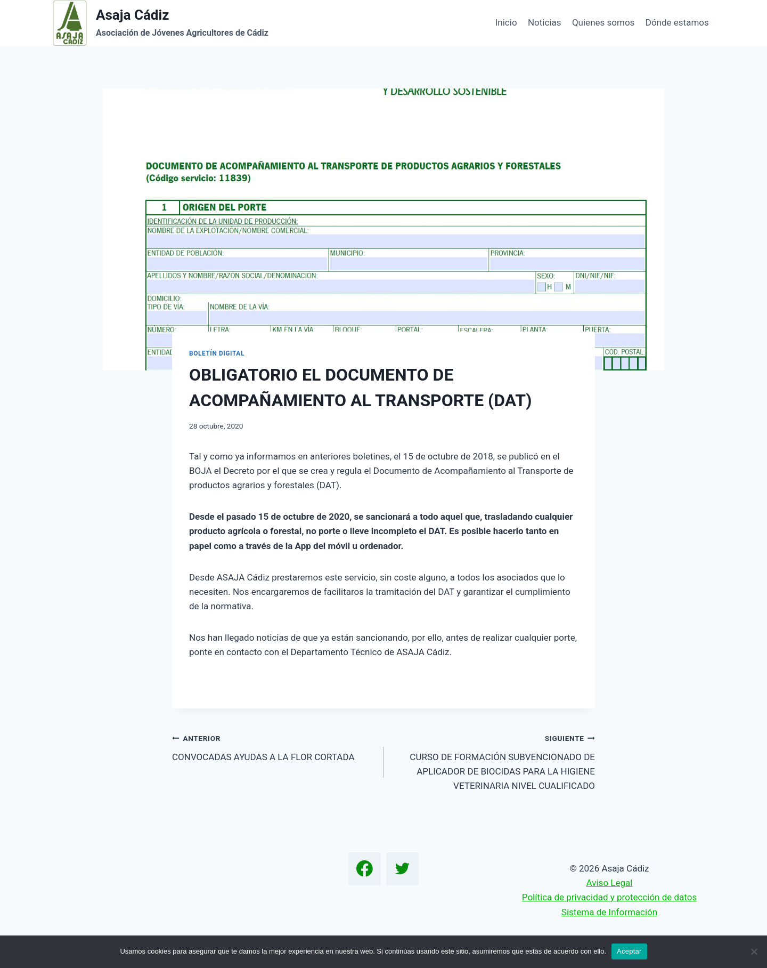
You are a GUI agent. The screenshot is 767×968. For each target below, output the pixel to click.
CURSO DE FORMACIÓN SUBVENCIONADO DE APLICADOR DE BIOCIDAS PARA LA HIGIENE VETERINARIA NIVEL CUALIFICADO (494, 761)
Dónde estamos (677, 22)
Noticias (544, 22)
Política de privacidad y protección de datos (609, 897)
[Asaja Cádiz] (160, 23)
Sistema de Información (609, 912)
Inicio (506, 22)
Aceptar (629, 951)
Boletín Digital (216, 353)
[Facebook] (364, 868)
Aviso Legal (609, 882)
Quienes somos (603, 22)
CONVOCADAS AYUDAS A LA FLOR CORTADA (273, 746)
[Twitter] (402, 868)
